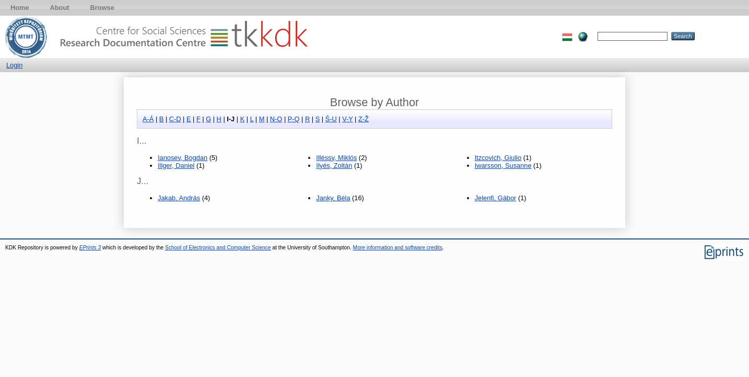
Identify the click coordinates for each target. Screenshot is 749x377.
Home (19, 8)
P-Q (294, 119)
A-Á (148, 119)
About (59, 8)
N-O (276, 119)
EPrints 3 (90, 247)
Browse (102, 8)
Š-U (331, 119)
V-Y (347, 119)
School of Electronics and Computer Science (218, 247)
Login (14, 65)
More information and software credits (397, 247)
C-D (175, 119)
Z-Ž (363, 119)
